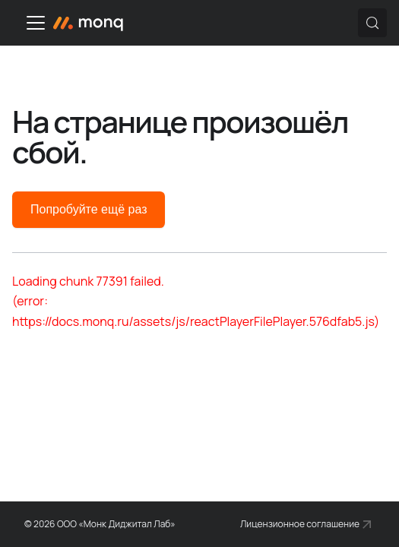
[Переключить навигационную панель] (35, 22)
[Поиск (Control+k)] (372, 22)
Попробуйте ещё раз (88, 209)
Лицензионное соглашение (299, 523)
